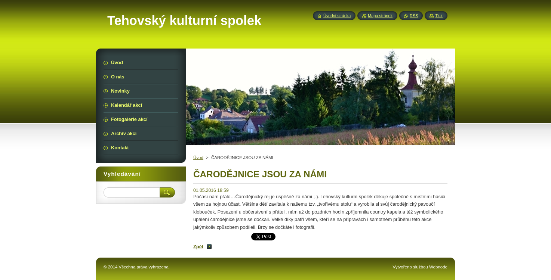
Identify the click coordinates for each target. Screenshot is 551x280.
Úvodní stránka (337, 15)
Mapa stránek (380, 15)
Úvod (198, 157)
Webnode (438, 267)
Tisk (439, 15)
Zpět (198, 246)
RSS (414, 15)
